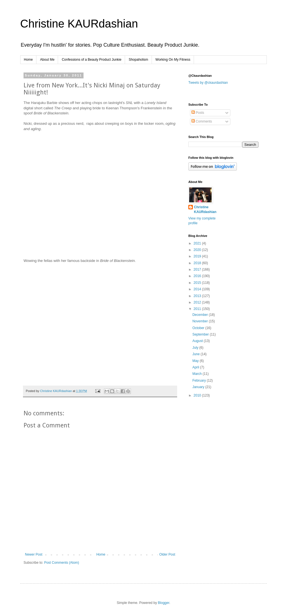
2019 (198, 256)
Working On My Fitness (173, 60)
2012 (198, 302)
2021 (198, 243)
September (201, 334)
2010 (198, 395)
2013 (198, 296)
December (200, 315)
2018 (198, 263)
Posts (197, 113)
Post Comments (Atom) (61, 563)
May (196, 361)
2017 (198, 269)
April (196, 367)
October (198, 328)
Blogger (163, 603)
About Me (47, 60)
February (199, 380)
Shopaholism (138, 60)
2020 (198, 250)
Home (28, 60)
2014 (198, 289)
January (198, 387)
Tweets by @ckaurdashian (208, 83)
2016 (198, 276)
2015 (198, 283)
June (196, 354)
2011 (198, 309)
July (195, 348)
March (197, 374)
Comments (201, 121)
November (200, 321)
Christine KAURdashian (79, 23)
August (198, 341)
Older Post (167, 554)
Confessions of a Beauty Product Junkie (91, 60)
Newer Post (33, 554)
